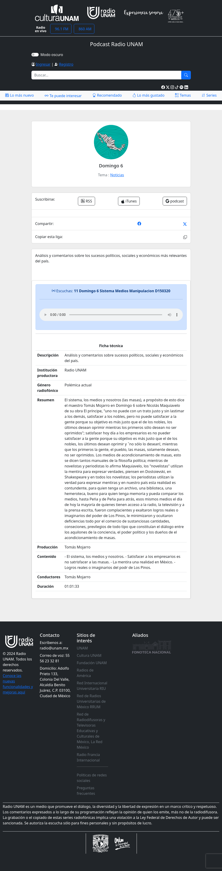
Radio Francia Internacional (88, 757)
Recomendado (107, 95)
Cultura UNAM (89, 655)
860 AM (84, 28)
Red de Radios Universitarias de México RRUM (91, 701)
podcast (175, 201)
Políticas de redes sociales (92, 778)
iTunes (129, 201)
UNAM (82, 648)
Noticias (117, 174)
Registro (66, 64)
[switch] (35, 54)
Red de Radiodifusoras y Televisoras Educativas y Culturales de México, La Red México (91, 731)
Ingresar (43, 64)
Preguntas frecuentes (86, 790)
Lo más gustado (148, 95)
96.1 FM (61, 28)
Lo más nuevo (19, 95)
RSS (86, 201)
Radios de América (85, 673)
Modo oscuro (53, 54)
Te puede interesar (63, 95)
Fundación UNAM (92, 662)
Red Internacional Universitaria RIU (92, 685)
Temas (183, 95)
